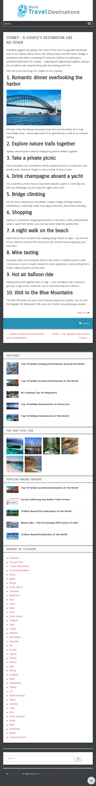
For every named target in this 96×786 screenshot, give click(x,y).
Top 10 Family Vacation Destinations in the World (49, 380)
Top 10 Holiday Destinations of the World (45, 415)
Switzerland (15, 682)
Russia (12, 670)
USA (11, 711)
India (11, 607)
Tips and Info (16, 561)
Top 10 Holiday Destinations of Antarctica (45, 404)
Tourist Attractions (19, 565)
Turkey (12, 628)
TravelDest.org (14, 773)
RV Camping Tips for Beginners (39, 392)
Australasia (15, 636)
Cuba (12, 707)
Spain (12, 678)
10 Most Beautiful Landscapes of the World (46, 510)
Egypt (12, 578)
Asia (11, 599)
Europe (13, 649)
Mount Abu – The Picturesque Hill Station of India (49, 522)
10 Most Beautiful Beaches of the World (44, 534)
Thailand (13, 620)
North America (17, 695)
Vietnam (13, 632)
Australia (86, 323)
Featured (14, 557)
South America (17, 716)
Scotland (13, 674)
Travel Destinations (19, 570)
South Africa (15, 586)
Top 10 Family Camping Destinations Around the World (52, 363)
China (12, 603)
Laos (11, 611)
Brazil (12, 720)
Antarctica (14, 595)
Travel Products (17, 736)
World (12, 732)
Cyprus (12, 653)
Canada (13, 703)
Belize (12, 699)
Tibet (12, 624)
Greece (13, 661)
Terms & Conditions (49, 773)
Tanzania (14, 590)
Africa (12, 574)
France (12, 657)
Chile (11, 724)
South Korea (15, 615)
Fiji (10, 645)
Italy (11, 665)
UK (10, 690)
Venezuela (14, 728)
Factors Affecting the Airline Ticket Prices (45, 499)
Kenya (12, 582)
